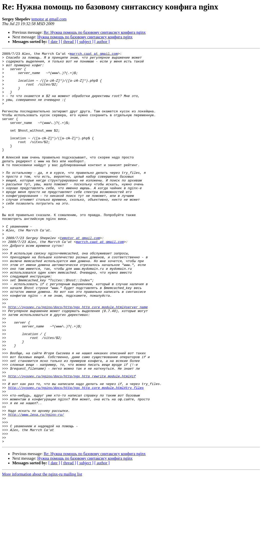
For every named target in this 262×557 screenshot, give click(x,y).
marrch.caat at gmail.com (94, 54)
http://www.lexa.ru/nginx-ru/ (36, 487)
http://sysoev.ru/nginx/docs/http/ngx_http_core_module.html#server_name (78, 358)
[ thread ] (68, 41)
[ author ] (102, 41)
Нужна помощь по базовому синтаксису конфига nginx (85, 37)
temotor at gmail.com (49, 19)
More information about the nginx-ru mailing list (42, 552)
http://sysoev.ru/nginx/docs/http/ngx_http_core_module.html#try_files (76, 455)
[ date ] (54, 41)
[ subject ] (85, 41)
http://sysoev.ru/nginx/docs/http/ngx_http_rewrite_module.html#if (72, 441)
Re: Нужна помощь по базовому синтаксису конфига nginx (95, 32)
